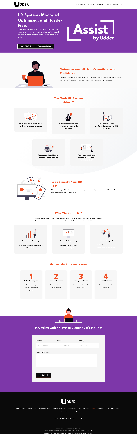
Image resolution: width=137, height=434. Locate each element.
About (109, 4)
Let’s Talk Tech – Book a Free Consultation (36, 46)
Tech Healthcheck (84, 408)
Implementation (72, 408)
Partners (90, 4)
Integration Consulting (59, 408)
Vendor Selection (20, 408)
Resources (100, 4)
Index (61, 412)
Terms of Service (66, 418)
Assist (93, 408)
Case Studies (110, 408)
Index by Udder (32, 408)
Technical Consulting (44, 408)
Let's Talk (115, 4)
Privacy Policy (58, 418)
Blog (117, 408)
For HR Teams (79, 4)
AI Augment (101, 408)
